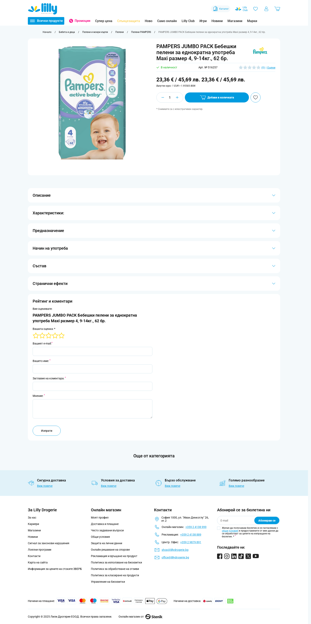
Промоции (82, 21)
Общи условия (100, 536)
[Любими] (256, 9)
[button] (260, 50)
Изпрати (46, 430)
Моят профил (100, 517)
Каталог (220, 9)
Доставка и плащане (105, 524)
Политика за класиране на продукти (115, 575)
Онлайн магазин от (140, 616)
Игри (203, 21)
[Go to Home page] (42, 9)
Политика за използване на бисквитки (116, 562)
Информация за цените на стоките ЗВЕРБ (55, 568)
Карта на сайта (38, 562)
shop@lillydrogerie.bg (175, 549)
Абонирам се (267, 520)
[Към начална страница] (47, 32)
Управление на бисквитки (108, 581)
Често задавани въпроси (107, 530)
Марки (252, 21)
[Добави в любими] (256, 97)
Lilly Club (188, 21)
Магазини (234, 21)
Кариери (33, 524)
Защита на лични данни (106, 543)
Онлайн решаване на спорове (110, 549)
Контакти (34, 556)
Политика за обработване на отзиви (115, 568)
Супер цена (103, 21)
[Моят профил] (266, 9)
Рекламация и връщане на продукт (114, 556)
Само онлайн (167, 21)
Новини (217, 21)
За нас (32, 517)
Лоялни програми (39, 549)
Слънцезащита (128, 21)
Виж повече (44, 485)
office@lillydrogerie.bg (175, 557)
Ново (148, 21)
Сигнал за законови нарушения (48, 543)
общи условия (230, 530)
